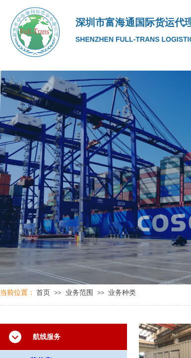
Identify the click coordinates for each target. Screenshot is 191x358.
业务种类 (122, 292)
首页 (43, 292)
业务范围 (79, 292)
